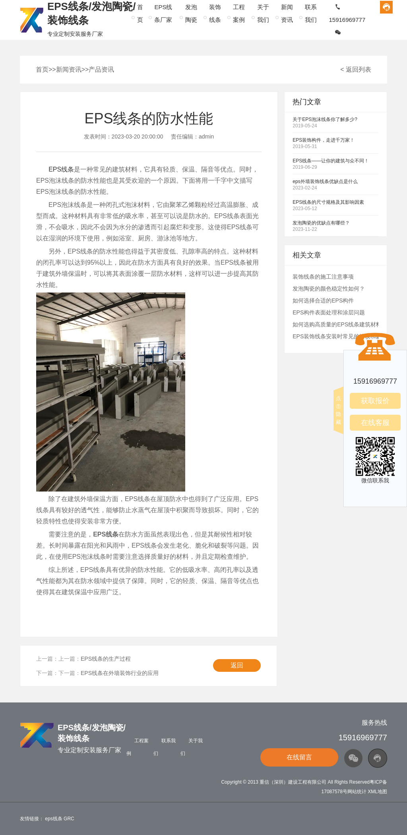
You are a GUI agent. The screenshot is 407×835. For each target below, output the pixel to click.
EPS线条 (61, 169)
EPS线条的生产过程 (106, 659)
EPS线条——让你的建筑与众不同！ (331, 161)
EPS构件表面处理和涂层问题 (329, 312)
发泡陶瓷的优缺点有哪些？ (321, 223)
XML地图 (377, 791)
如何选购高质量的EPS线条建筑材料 (337, 324)
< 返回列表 (355, 69)
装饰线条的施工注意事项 (323, 276)
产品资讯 (101, 69)
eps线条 (53, 818)
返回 (237, 665)
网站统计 (356, 791)
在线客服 (375, 423)
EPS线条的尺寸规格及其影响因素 (328, 202)
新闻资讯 (68, 69)
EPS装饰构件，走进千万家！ (324, 140)
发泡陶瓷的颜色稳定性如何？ (329, 288)
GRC (69, 818)
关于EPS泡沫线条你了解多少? (325, 119)
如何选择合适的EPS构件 (323, 300)
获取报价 (375, 401)
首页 (42, 69)
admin (206, 136)
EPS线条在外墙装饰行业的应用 (120, 673)
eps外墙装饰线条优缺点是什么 (325, 181)
